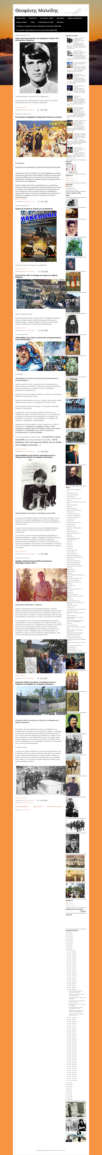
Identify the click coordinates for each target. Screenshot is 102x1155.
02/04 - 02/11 (72, 1072)
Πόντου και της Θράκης (72, 580)
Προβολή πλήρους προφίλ (72, 190)
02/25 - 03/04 (72, 1066)
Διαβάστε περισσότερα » (20, 107)
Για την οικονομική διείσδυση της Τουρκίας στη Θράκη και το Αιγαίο (79, 52)
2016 (68, 1084)
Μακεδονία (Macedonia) (72, 555)
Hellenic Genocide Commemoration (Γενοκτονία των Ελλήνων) (75, 633)
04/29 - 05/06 (72, 1048)
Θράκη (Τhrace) (70, 531)
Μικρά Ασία (69, 559)
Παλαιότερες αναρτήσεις (54, 806)
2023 (68, 939)
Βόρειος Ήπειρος (21, 22)
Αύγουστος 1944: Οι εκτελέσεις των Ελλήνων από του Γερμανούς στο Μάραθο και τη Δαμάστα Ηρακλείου (35, 683)
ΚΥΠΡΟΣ (69, 546)
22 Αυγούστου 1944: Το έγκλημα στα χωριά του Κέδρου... (76, 1001)
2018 (68, 949)
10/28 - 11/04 (72, 969)
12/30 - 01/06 (72, 950)
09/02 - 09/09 (72, 985)
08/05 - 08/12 (72, 1019)
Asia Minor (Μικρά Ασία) (72, 600)
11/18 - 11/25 (72, 963)
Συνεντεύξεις (70, 585)
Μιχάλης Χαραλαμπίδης (75, 18)
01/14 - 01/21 (72, 1078)
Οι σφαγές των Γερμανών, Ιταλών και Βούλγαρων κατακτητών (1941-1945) (38, 26)
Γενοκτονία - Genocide (72, 513)
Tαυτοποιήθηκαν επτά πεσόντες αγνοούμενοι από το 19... (75, 1008)
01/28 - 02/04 (72, 1074)
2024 (68, 937)
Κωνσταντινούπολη (71, 553)
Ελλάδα (68, 520)
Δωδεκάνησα (70, 519)
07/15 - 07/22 (72, 1025)
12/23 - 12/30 (72, 952)
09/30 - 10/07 (72, 977)
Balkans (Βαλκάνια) (71, 605)
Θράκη (68, 529)
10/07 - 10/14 (72, 975)
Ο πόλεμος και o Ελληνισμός (77, 97)
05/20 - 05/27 (72, 1041)
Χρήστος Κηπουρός (71, 594)
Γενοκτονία (69, 512)
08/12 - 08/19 (72, 1017)
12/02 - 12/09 (72, 959)
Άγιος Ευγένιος (70, 496)
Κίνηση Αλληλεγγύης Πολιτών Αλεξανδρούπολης (73, 539)
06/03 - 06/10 (72, 1037)
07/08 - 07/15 (72, 1027)
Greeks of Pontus (71, 625)
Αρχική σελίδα (20, 18)
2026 (68, 933)
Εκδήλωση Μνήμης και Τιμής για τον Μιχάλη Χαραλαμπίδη (78, 109)
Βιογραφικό (60, 18)
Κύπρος (69, 548)
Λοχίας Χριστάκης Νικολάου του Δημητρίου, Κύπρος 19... (75, 991)
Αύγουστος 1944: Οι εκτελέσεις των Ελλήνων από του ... (76, 1014)
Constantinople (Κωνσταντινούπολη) (75, 609)
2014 (68, 1089)
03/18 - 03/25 (72, 1060)
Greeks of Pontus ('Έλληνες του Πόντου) (76, 626)
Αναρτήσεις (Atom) (25, 809)
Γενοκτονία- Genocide (72, 517)
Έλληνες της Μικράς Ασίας (73, 522)
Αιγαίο (33, 22)
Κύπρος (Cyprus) (71, 550)
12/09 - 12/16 (72, 957)
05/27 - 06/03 (72, 1039)
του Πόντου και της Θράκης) (73, 589)
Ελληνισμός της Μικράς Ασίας (74, 527)
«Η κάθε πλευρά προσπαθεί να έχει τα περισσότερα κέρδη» (79, 64)
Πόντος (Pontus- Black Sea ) (73, 578)
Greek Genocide (70, 615)
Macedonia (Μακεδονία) (72, 636)
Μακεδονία (60, 22)
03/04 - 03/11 (72, 1064)
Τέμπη (68, 587)
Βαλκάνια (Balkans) (71, 504)
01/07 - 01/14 (72, 1080)
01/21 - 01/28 (72, 1076)
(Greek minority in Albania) (73, 489)
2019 (68, 947)
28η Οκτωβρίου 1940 (72, 494)
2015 (68, 1086)
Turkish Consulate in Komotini (74, 650)
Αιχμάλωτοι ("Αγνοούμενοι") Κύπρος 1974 (76, 502)
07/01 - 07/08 (72, 1029)
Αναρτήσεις (70, 178)
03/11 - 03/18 (72, 1062)
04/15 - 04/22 (72, 1052)
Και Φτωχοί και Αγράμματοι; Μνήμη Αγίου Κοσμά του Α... (76, 995)
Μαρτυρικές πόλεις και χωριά (25, 802)
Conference (69, 607)
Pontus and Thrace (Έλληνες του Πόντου (76, 642)
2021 (68, 943)
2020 (68, 945)
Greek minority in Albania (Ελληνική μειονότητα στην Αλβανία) (75, 621)
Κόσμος (69, 543)
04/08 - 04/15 (72, 1054)
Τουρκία (69, 590)
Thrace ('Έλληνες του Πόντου (73, 645)
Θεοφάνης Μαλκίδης (36, 10)
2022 (68, 941)
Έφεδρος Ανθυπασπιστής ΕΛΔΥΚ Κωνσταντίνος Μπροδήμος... (76, 1011)
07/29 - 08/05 (72, 1021)
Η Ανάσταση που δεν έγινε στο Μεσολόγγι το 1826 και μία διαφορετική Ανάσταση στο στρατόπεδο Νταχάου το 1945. (79, 136)
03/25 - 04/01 (72, 1058)
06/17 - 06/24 (72, 1033)
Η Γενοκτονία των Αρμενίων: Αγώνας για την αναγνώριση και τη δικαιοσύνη (79, 149)
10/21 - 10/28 (72, 971)
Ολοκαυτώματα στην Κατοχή (73, 566)
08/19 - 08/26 (72, 989)
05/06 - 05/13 (72, 1046)
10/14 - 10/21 (72, 973)
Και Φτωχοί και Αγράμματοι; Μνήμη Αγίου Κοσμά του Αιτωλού (38, 117)
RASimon (55, 1150)
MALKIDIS (69, 186)
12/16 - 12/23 (72, 954)
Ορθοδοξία (69, 569)
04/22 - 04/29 (72, 1050)
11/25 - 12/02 (72, 961)
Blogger (63, 1150)
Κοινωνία (69, 541)
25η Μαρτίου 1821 (71, 493)
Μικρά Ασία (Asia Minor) (72, 560)
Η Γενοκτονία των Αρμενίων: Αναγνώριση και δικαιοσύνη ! (79, 75)
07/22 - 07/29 (72, 1023)
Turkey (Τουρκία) (71, 649)
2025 (68, 935)
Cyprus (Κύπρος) (71, 610)
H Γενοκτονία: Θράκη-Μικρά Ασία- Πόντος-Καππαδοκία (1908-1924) (36, 30)
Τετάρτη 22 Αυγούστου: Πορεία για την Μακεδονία (34, 209)
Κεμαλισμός (69, 536)
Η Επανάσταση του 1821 (45, 22)
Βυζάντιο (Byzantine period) (73, 510)
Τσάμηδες (69, 592)
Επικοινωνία (33, 18)
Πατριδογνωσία (70, 571)
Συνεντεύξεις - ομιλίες (46, 18)
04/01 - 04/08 (72, 1056)
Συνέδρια (69, 583)
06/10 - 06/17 (72, 1035)
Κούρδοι (69, 545)
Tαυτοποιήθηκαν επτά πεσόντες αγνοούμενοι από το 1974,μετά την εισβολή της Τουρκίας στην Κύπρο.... (35, 456)
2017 (68, 1082)
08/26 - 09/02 (72, 987)
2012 (68, 1093)
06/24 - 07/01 (72, 1031)
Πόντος (68, 576)
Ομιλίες (68, 567)
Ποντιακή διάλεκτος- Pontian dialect (75, 575)
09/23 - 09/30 (72, 979)
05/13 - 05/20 (72, 1044)
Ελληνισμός (69, 526)
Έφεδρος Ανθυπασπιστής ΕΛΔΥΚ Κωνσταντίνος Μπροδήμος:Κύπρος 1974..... (33, 562)
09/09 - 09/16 (72, 983)
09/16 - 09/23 (72, 981)
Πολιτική (69, 573)
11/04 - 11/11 (72, 967)
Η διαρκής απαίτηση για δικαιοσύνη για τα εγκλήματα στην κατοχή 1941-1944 (78, 40)
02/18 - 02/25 (72, 1068)
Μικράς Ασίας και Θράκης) (73, 562)
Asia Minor (69, 599)
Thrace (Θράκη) (70, 647)
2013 (68, 1091)
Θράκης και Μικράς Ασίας (73, 533)
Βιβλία (68, 506)
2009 (68, 1099)
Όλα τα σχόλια (70, 180)
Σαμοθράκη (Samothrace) (73, 582)
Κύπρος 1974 (70, 552)
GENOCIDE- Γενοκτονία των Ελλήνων (75, 612)
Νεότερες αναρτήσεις (22, 806)
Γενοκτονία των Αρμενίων (73, 515)
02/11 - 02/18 (72, 1070)
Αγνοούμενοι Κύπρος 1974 (73, 498)
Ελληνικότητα (70, 524)
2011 (68, 1095)
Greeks (68, 623)
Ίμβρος (68, 534)
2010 (68, 1097)
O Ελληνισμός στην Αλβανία (73, 637)
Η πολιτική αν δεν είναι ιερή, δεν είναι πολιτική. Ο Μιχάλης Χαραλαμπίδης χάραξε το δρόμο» (79, 122)
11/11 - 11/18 (72, 965)
